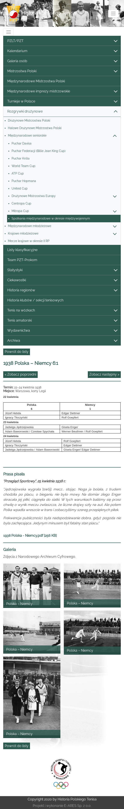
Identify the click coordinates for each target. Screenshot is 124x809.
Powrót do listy (16, 352)
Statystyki (62, 270)
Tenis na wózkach (62, 310)
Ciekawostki (62, 280)
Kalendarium (62, 51)
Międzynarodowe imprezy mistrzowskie (62, 91)
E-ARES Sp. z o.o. (77, 806)
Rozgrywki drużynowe (62, 111)
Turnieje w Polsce (62, 101)
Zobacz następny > (104, 374)
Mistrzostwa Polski (62, 71)
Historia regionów (62, 290)
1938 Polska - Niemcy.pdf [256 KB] (30, 536)
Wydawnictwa (62, 330)
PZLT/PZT (62, 41)
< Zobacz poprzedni (20, 374)
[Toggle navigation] (113, 13)
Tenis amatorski (62, 320)
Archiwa (62, 340)
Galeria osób (62, 61)
